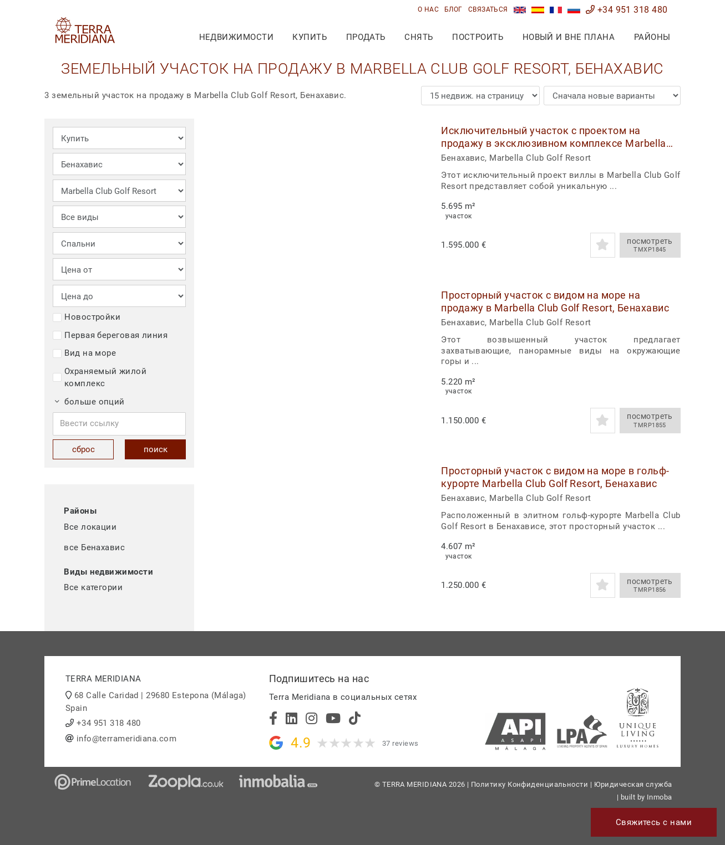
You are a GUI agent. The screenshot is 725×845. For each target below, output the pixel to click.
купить (309, 37)
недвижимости (236, 37)
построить (477, 37)
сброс (83, 449)
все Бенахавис (94, 547)
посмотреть (650, 245)
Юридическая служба (633, 784)
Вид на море (84, 353)
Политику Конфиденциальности (529, 784)
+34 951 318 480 (627, 9)
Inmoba (659, 797)
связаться (488, 9)
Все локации (90, 527)
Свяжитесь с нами (654, 822)
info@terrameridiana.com (126, 739)
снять (418, 37)
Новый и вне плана (569, 37)
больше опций (90, 402)
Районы (652, 37)
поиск (156, 449)
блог (453, 9)
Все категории (93, 587)
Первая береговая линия (110, 335)
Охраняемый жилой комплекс (99, 377)
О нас (428, 9)
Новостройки (86, 317)
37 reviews (400, 743)
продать (366, 37)
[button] (411, 191)
